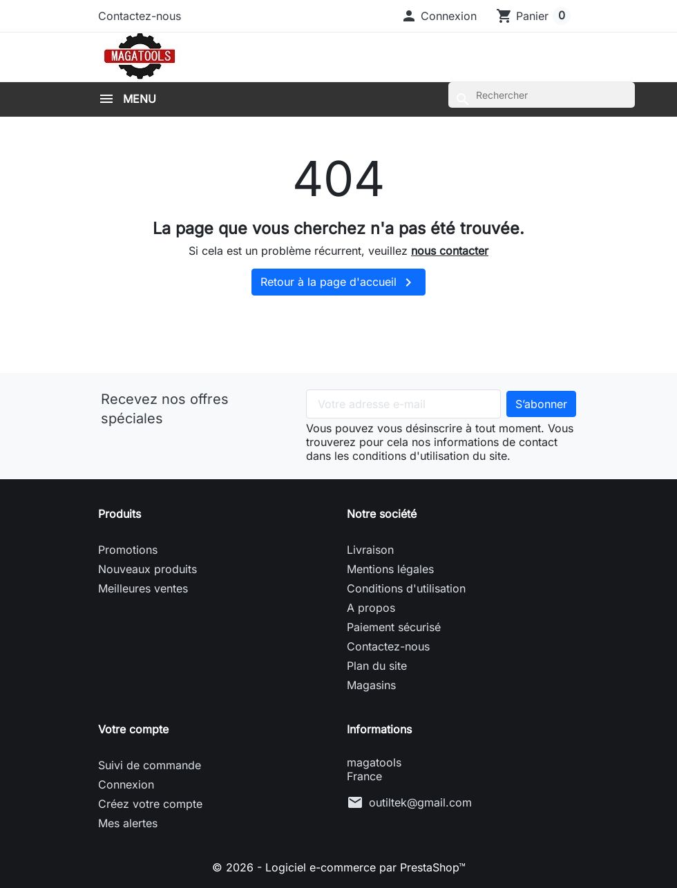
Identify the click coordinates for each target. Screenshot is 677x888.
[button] (438, 15)
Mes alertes (128, 823)
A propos (371, 608)
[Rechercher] (541, 95)
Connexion (126, 784)
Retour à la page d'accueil (338, 282)
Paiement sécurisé (394, 627)
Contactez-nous (139, 16)
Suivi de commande (149, 765)
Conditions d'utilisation (406, 588)
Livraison (370, 550)
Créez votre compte (150, 804)
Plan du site (377, 666)
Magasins (371, 685)
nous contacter (449, 251)
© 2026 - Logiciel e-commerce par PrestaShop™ (339, 867)
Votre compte (133, 729)
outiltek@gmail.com (420, 802)
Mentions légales (390, 569)
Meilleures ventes (143, 588)
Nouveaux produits (147, 569)
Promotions (128, 550)
